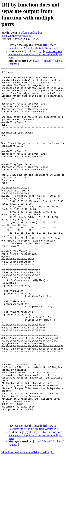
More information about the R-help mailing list (27, 521)
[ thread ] (47, 60)
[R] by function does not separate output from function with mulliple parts (35, 54)
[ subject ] (58, 60)
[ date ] (37, 60)
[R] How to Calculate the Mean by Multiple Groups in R (33, 46)
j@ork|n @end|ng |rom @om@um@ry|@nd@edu (22, 34)
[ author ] (13, 63)
